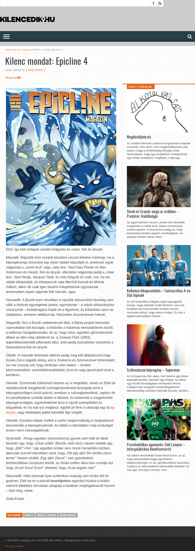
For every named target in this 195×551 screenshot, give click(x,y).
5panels (27, 49)
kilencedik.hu (12, 49)
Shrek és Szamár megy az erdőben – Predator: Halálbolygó (153, 213)
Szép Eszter (35, 70)
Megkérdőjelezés (139, 137)
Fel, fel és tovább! (14, 546)
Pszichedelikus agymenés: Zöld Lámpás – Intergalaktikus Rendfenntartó (156, 446)
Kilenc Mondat (68, 515)
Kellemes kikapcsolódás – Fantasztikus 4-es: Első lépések (159, 293)
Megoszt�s (13, 77)
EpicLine (51, 515)
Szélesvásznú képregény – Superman (153, 370)
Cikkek (40, 515)
